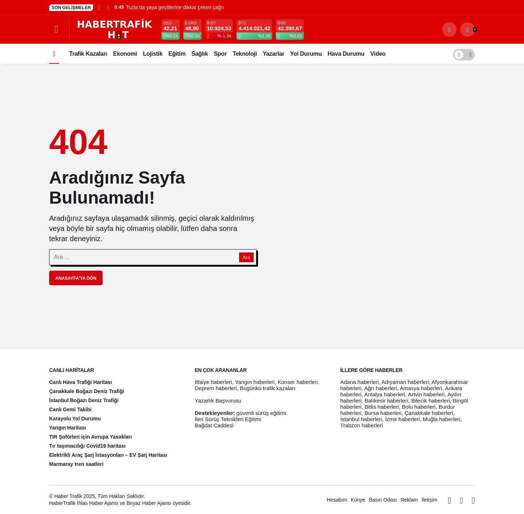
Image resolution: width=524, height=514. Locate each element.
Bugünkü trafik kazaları (267, 388)
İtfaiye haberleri (213, 382)
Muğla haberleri (441, 419)
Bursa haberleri (383, 413)
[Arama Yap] (449, 29)
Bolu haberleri (419, 407)
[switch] (464, 54)
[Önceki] (99, 7)
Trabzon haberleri (361, 425)
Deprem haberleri (216, 388)
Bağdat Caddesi (214, 425)
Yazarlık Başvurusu (218, 400)
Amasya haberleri (421, 388)
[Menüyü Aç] (56, 29)
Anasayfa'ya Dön (75, 278)
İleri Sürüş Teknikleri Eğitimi (228, 419)
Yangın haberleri (255, 382)
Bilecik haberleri (430, 400)
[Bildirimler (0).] (467, 29)
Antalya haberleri (384, 394)
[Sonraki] (108, 7)
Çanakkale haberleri (429, 413)
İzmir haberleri (402, 419)
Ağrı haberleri (380, 388)
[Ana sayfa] (54, 53)
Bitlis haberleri (382, 407)
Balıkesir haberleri (386, 400)
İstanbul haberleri (361, 419)
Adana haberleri (359, 382)
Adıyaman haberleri (405, 382)
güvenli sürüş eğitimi (261, 413)
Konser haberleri (298, 382)
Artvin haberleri (426, 394)
